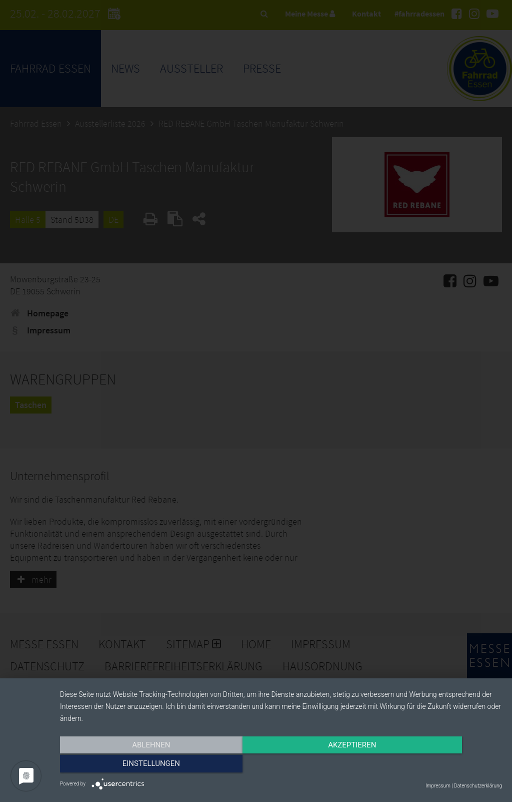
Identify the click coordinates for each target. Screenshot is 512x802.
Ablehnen (126, 765)
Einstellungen (435, 765)
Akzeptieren (281, 765)
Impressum (438, 785)
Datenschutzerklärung (478, 785)
